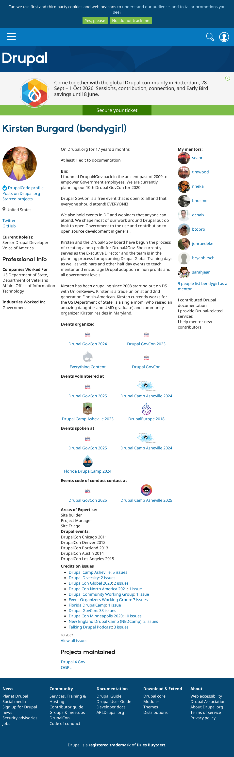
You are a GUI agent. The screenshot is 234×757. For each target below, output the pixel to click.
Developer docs (111, 707)
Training (74, 696)
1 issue (135, 588)
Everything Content (88, 366)
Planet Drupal (15, 696)
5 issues (120, 572)
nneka (191, 186)
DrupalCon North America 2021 (98, 588)
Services (57, 696)
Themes (150, 707)
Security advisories (19, 717)
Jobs (6, 723)
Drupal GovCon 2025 (87, 396)
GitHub (9, 226)
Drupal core (154, 696)
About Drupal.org (206, 707)
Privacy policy (203, 717)
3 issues (121, 627)
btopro (191, 229)
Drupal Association (208, 701)
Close (227, 78)
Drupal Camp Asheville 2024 (146, 396)
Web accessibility (206, 696)
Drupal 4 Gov (73, 662)
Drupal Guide (109, 696)
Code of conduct (65, 723)
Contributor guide (66, 707)
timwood (193, 172)
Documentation (112, 688)
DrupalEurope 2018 (146, 419)
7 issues (140, 599)
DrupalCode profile (23, 187)
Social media (14, 701)
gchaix (191, 215)
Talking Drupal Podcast (90, 627)
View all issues (74, 640)
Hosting (57, 701)
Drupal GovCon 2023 (146, 344)
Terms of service (205, 712)
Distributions (155, 712)
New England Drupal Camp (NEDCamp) (105, 621)
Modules (151, 701)
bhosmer (193, 200)
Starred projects (17, 199)
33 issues (107, 610)
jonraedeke (195, 243)
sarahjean (194, 272)
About (196, 688)
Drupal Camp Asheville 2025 (146, 500)
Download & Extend (162, 688)
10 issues (133, 616)
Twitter (9, 220)
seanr (190, 157)
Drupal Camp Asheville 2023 (88, 419)
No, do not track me (130, 20)
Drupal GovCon (146, 366)
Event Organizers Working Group (100, 599)
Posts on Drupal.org (21, 193)
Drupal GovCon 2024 (87, 344)
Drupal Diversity (84, 577)
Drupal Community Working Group (101, 594)
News (7, 688)
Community (61, 688)
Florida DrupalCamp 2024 (87, 471)
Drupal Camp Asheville (90, 572)
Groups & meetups (67, 712)
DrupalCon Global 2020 (90, 583)
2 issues (108, 577)
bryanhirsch (196, 257)
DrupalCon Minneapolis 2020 (96, 616)
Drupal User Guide (114, 701)
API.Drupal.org (110, 712)
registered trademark (110, 745)
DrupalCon (60, 717)
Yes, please (95, 20)
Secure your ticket (117, 110)
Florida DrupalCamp (87, 605)
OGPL (66, 667)
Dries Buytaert (151, 745)
